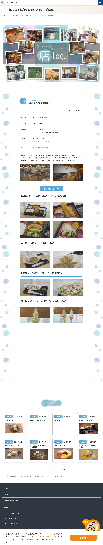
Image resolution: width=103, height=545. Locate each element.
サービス (6, 488)
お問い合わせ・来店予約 (9, 523)
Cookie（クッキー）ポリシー (51, 536)
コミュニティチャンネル (13, 16)
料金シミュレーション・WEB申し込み (13, 513)
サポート (6, 494)
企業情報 (6, 507)
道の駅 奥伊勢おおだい (40, 147)
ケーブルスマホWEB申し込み (10, 518)
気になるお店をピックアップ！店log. (31, 16)
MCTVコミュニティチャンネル (11, 500)
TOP (4, 16)
